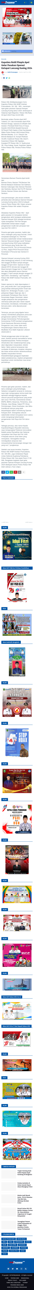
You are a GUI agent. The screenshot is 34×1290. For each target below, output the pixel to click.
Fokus (10, 1242)
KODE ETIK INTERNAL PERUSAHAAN (17, 1287)
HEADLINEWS (19, 1242)
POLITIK (5, 1251)
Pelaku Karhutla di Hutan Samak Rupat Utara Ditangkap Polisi (24, 1185)
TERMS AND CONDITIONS (13, 1282)
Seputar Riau (14, 1251)
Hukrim (28, 1242)
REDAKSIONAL (25, 1278)
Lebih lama (28, 522)
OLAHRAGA (15, 1248)
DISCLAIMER (22, 1280)
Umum (4, 1254)
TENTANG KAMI (15, 1278)
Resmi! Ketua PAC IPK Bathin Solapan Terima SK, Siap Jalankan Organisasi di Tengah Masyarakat (25, 1212)
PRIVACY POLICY (12, 1280)
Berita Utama (21, 1239)
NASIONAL (6, 1248)
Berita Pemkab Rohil (9, 1239)
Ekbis (4, 1242)
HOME (6, 1278)
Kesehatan (22, 1245)
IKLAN (4, 1245)
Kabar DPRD (12, 1245)
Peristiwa (23, 1248)
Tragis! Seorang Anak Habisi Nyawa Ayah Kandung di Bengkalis (24, 1172)
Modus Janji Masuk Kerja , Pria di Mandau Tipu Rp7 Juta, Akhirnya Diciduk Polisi (24, 1199)
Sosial (22, 1251)
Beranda (3, 59)
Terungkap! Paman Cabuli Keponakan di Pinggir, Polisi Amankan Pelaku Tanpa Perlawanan (24, 1225)
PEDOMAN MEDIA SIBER (17, 1285)
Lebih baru (5, 522)
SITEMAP (25, 1282)
